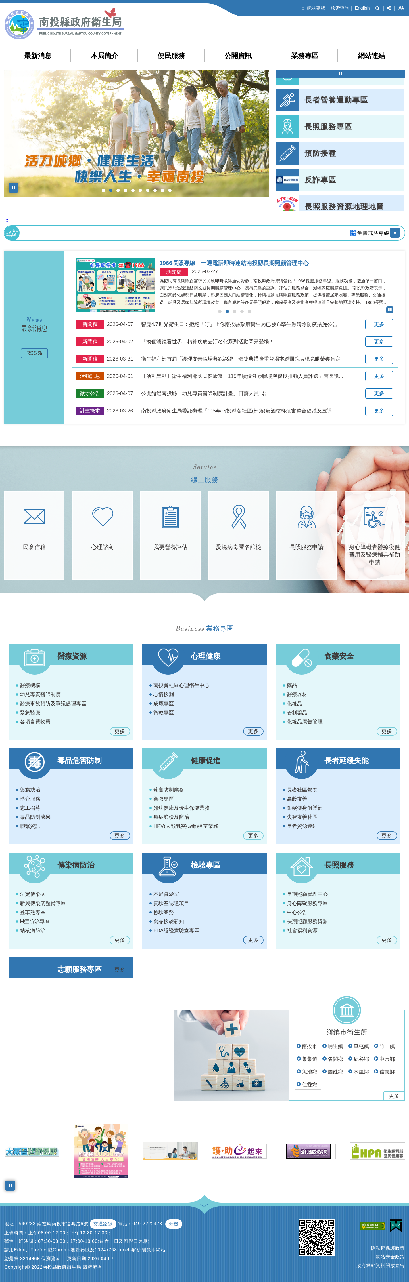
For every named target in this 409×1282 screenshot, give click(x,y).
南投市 (309, 1046)
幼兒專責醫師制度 (40, 694)
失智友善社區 (302, 817)
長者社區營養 (302, 790)
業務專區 (304, 56)
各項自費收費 (35, 722)
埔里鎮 (335, 1046)
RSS (34, 353)
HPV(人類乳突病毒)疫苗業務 (185, 826)
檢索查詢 (340, 8)
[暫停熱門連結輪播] (340, 74)
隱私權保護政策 (388, 1248)
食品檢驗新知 (168, 921)
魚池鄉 (309, 1072)
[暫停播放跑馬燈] (395, 233)
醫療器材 (297, 694)
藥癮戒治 (30, 790)
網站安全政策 (390, 1256)
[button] (377, 8)
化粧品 (294, 703)
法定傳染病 (32, 894)
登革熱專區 (32, 912)
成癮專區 (163, 703)
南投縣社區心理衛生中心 (181, 685)
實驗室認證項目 (171, 903)
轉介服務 (30, 799)
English (362, 8)
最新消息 (37, 56)
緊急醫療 (30, 712)
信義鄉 (387, 1072)
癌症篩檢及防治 (171, 817)
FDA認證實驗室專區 (176, 930)
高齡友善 (297, 799)
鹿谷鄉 (361, 1059)
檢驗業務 (163, 912)
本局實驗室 (166, 894)
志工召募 (30, 808)
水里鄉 (361, 1072)
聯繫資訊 (30, 826)
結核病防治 (32, 930)
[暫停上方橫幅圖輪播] (13, 188)
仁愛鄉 (309, 1084)
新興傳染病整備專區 (43, 903)
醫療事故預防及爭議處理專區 (53, 703)
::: (304, 8)
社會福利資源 (302, 930)
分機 (174, 1223)
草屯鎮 (361, 1046)
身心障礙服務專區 (307, 903)
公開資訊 (238, 56)
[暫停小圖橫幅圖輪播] (10, 1186)
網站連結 (371, 56)
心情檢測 (163, 694)
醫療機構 (30, 685)
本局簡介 (104, 56)
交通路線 (103, 1223)
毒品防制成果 (35, 817)
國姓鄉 (335, 1072)
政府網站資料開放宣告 (380, 1265)
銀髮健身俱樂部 (305, 808)
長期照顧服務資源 (307, 921)
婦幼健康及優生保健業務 (181, 808)
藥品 (292, 685)
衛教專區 (163, 712)
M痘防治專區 (35, 921)
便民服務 (171, 56)
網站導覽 (316, 8)
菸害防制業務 (168, 790)
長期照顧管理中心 (307, 894)
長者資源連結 (302, 826)
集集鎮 (309, 1059)
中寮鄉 (387, 1059)
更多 (379, 324)
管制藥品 (297, 712)
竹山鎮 (387, 1046)
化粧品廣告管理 (305, 722)
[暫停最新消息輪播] (389, 309)
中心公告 (297, 912)
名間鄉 (335, 1059)
